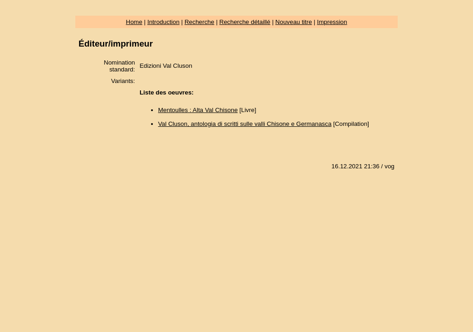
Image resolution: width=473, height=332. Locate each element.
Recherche (199, 21)
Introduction (163, 21)
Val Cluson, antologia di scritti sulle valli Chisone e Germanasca (244, 123)
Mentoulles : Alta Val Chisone (197, 110)
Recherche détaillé (244, 21)
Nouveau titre (293, 21)
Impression (332, 21)
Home (134, 21)
